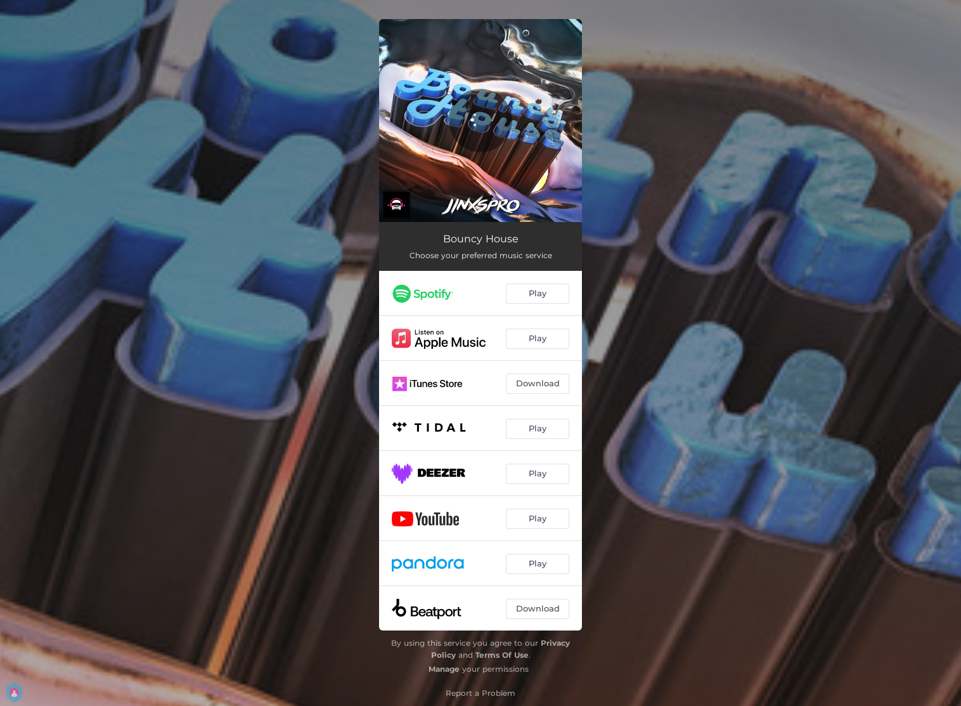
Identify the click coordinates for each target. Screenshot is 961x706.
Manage (444, 669)
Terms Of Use (502, 655)
